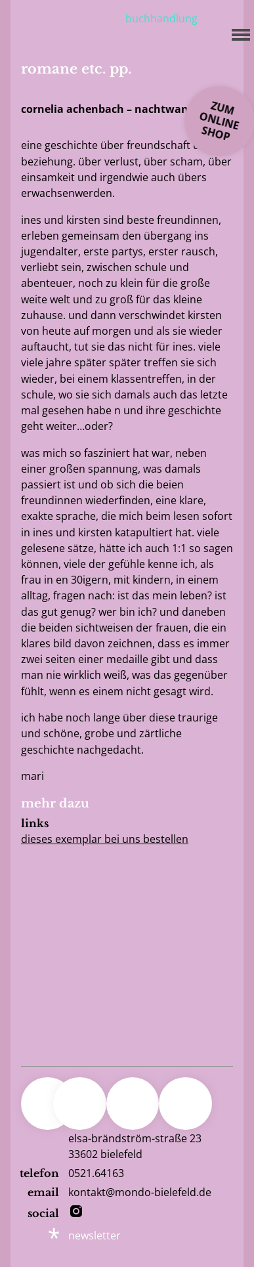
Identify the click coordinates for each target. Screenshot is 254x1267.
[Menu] (237, 33)
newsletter (94, 1235)
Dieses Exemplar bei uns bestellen (104, 839)
